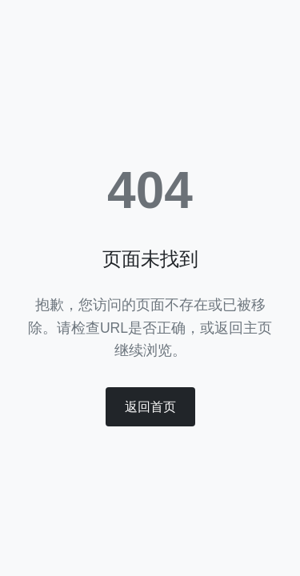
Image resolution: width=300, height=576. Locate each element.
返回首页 (150, 407)
